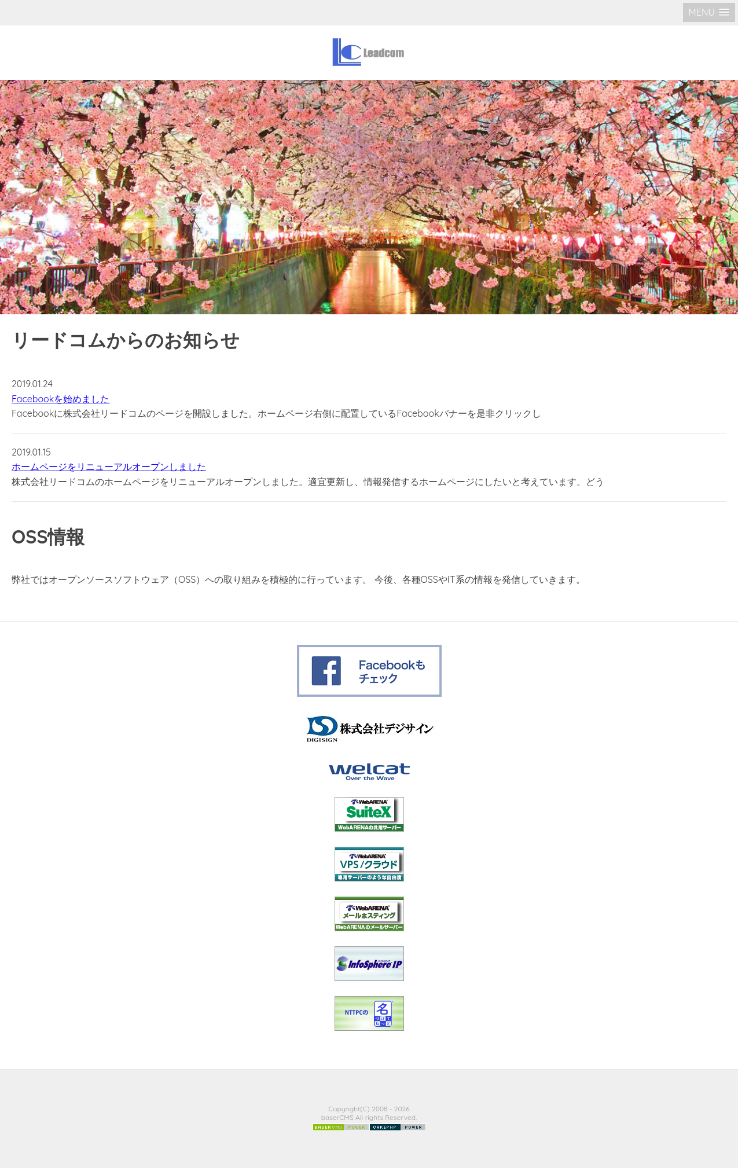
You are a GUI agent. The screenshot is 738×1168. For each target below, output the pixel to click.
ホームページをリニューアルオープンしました (109, 466)
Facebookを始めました (60, 399)
